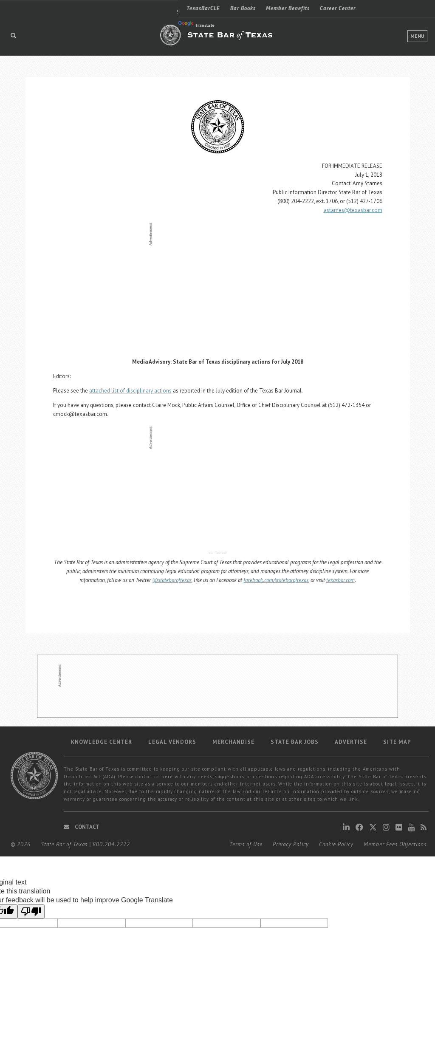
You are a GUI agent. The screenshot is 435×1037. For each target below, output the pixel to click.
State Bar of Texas (64, 844)
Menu (417, 36)
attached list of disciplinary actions (130, 390)
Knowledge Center (101, 742)
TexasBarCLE (25, 8)
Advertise (351, 742)
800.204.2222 (111, 844)
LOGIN (385, 8)
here (167, 777)
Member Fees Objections (395, 844)
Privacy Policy (291, 844)
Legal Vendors (172, 742)
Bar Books (65, 8)
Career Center (160, 8)
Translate (18, 24)
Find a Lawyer (323, 8)
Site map (397, 742)
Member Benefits (110, 8)
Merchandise (233, 742)
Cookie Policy (336, 844)
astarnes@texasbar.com (353, 210)
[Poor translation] (31, 911)
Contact (81, 827)
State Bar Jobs (295, 742)
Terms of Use (246, 844)
